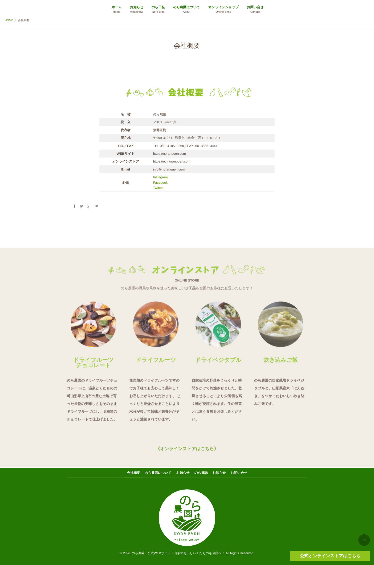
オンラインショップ (223, 9)
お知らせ (136, 9)
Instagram (160, 177)
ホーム (117, 9)
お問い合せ (255, 9)
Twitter (158, 188)
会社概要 (133, 473)
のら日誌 (158, 9)
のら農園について (186, 9)
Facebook (160, 182)
